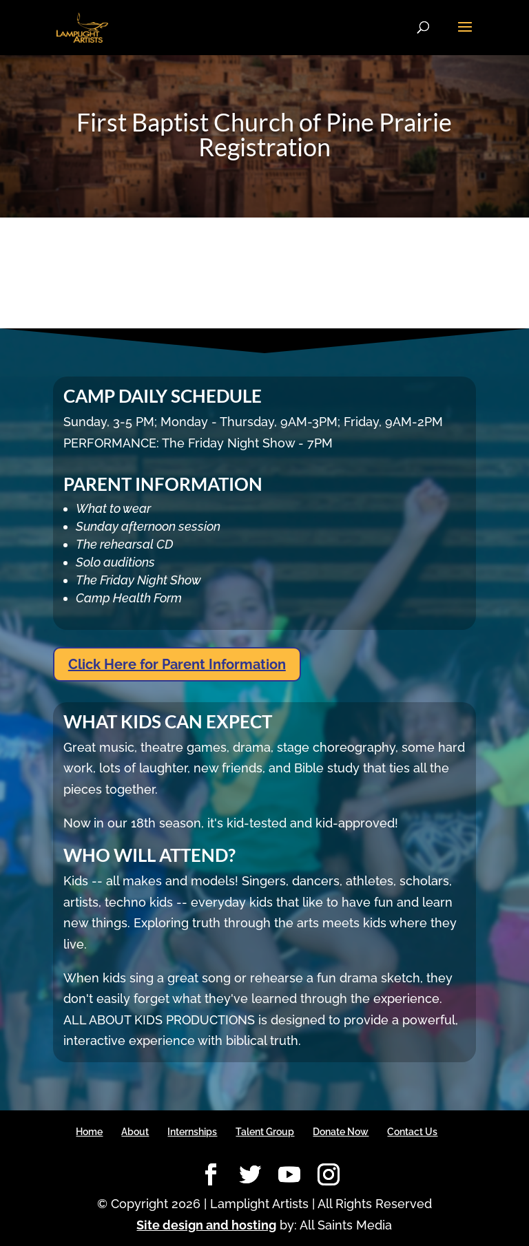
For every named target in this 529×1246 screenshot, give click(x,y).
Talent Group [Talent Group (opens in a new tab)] (265, 1131)
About (135, 1131)
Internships (192, 1131)
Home (89, 1131)
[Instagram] (329, 1175)
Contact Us (412, 1131)
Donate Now (341, 1131)
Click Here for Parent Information (177, 664)
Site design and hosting (206, 1225)
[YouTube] (289, 1175)
